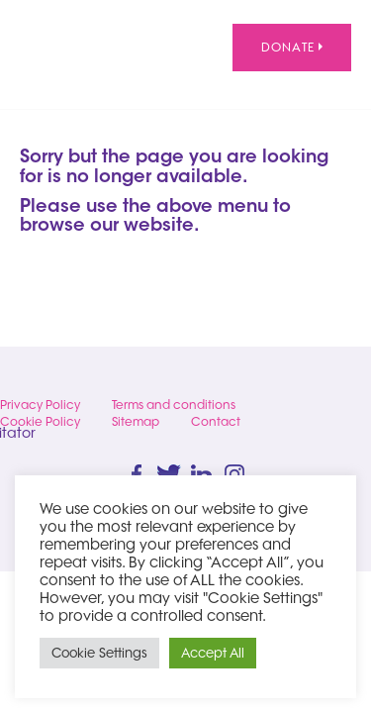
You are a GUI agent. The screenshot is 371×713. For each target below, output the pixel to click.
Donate (292, 47)
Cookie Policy (40, 421)
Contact (215, 421)
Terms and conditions (173, 404)
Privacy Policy (40, 404)
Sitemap (135, 421)
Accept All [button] (212, 653)
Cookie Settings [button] (99, 653)
